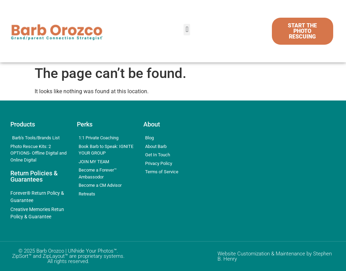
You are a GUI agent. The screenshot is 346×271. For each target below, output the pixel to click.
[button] (187, 29)
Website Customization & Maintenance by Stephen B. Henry (275, 256)
